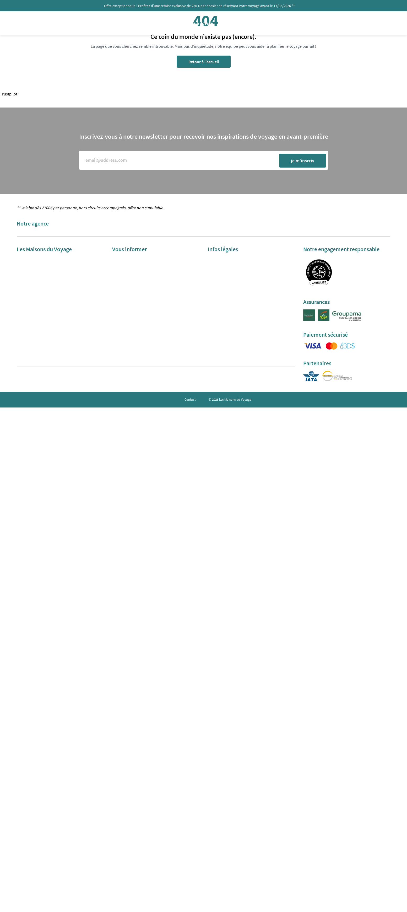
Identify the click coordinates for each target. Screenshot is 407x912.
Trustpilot (8, 93)
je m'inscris (302, 161)
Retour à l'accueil (203, 61)
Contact (190, 399)
